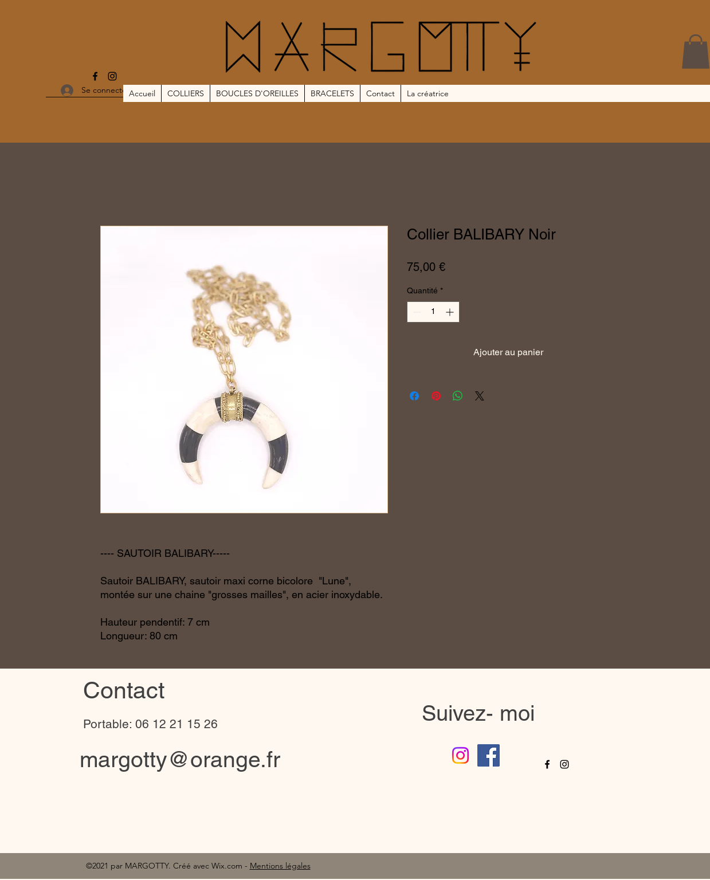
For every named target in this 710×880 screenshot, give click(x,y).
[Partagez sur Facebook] (414, 396)
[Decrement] (416, 312)
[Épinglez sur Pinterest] (436, 396)
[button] (695, 51)
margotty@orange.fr (180, 759)
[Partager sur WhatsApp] (458, 396)
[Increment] (451, 312)
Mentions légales (280, 866)
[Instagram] (112, 76)
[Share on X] (480, 396)
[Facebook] (95, 76)
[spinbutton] (433, 312)
